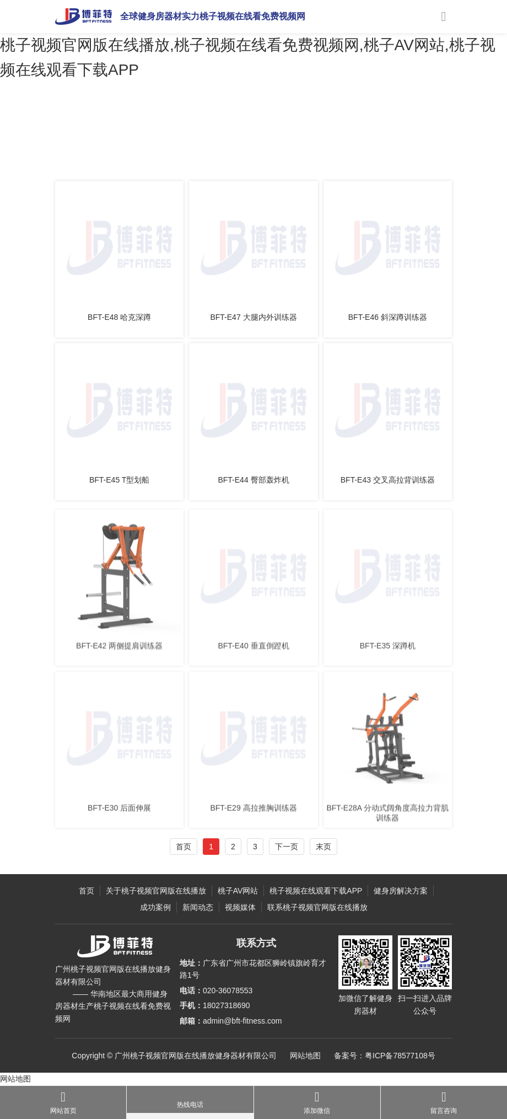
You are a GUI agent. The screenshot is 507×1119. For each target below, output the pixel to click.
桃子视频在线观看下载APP (315, 890)
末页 (323, 846)
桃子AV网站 (126, 156)
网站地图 (305, 1055)
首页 (183, 846)
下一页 (286, 846)
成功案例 (155, 907)
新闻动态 (197, 907)
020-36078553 (227, 990)
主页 (94, 156)
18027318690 (226, 1005)
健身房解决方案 (401, 890)
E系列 (194, 156)
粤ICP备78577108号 (400, 1055)
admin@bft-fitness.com (242, 1020)
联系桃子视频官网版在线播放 (317, 907)
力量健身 (165, 156)
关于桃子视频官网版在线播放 (156, 890)
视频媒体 (240, 907)
